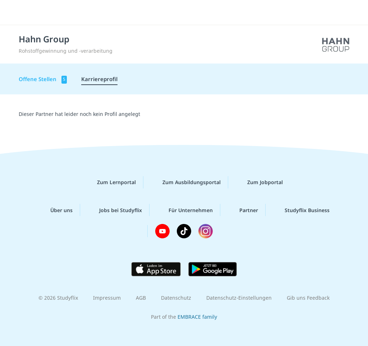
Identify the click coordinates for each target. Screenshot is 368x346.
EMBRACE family (197, 316)
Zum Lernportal (111, 182)
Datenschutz (176, 297)
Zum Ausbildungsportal (186, 182)
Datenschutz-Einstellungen (239, 297)
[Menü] (342, 12)
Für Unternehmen (185, 210)
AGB (141, 297)
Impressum (107, 297)
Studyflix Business (301, 210)
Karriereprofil (99, 79)
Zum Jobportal (259, 182)
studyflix (48, 12)
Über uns (56, 210)
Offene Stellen (43, 79)
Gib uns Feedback (308, 297)
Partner (243, 210)
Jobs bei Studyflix (115, 210)
